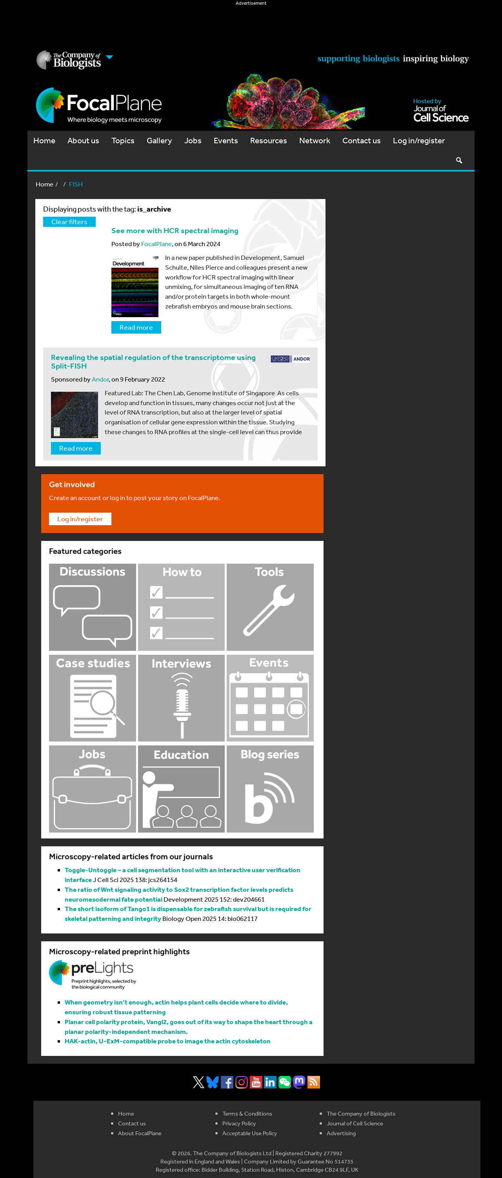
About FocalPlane (140, 1133)
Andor (100, 379)
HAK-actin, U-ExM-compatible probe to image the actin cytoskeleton (168, 1041)
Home (44, 140)
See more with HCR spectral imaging (174, 231)
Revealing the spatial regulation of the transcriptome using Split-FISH (153, 361)
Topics (123, 140)
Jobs (193, 140)
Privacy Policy (239, 1123)
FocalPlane (156, 243)
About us (83, 140)
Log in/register (419, 140)
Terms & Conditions (247, 1113)
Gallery (159, 140)
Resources (268, 140)
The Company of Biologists (361, 1113)
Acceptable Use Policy (249, 1133)
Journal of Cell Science (355, 1123)
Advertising (341, 1133)
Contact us (361, 140)
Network (314, 140)
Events (226, 140)
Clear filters (69, 221)
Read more (136, 327)
